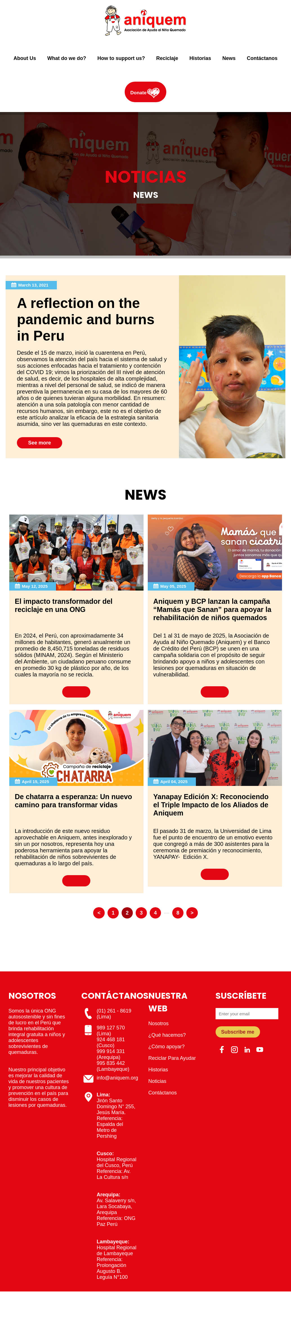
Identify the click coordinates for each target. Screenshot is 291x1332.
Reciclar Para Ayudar (172, 1058)
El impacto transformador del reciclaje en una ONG (64, 605)
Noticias (157, 1081)
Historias (200, 58)
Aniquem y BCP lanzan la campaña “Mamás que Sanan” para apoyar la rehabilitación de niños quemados (212, 609)
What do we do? (66, 58)
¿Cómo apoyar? (166, 1046)
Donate (138, 92)
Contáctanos (262, 58)
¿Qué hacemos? (167, 1035)
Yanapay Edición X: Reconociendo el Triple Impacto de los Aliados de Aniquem (211, 805)
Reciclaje (167, 58)
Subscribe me (237, 1032)
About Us (25, 58)
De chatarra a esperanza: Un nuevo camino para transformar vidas (73, 801)
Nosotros (158, 1023)
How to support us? (121, 58)
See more (39, 443)
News (229, 58)
